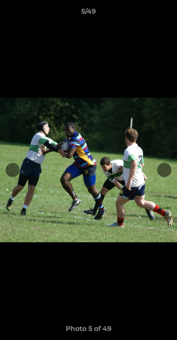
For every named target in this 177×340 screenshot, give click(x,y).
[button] (165, 13)
